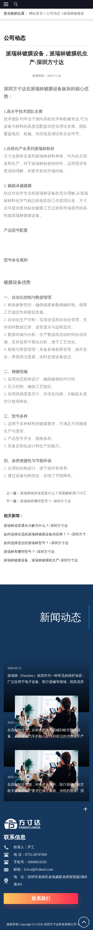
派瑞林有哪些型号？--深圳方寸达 (45, 501)
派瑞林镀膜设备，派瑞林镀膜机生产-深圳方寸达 (41, 560)
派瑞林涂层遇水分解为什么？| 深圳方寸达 (36, 526)
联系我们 (41, 898)
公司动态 (53, 13)
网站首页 (36, 13)
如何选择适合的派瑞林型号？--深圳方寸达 (36, 543)
